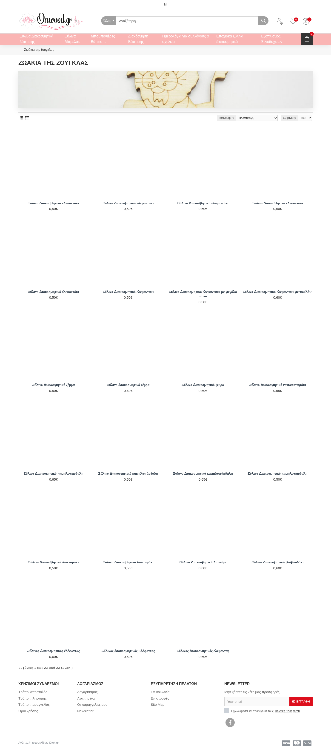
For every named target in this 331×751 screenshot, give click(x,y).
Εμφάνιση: (289, 117)
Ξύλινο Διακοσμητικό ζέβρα (53, 385)
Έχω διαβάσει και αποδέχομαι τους (262, 710)
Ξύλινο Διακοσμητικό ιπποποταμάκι (277, 385)
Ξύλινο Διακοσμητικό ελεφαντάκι (53, 203)
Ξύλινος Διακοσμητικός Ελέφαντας (128, 651)
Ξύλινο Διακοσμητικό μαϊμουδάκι (277, 562)
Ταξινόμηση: (226, 117)
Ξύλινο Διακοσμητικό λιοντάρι (202, 562)
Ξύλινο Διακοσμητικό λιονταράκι (53, 562)
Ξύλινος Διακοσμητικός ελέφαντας (53, 651)
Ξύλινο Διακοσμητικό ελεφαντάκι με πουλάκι (277, 291)
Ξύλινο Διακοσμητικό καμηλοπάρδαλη (53, 473)
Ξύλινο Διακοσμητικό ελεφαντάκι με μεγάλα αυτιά (203, 293)
